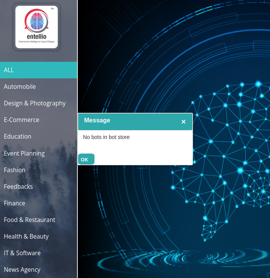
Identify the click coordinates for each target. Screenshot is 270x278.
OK (85, 160)
